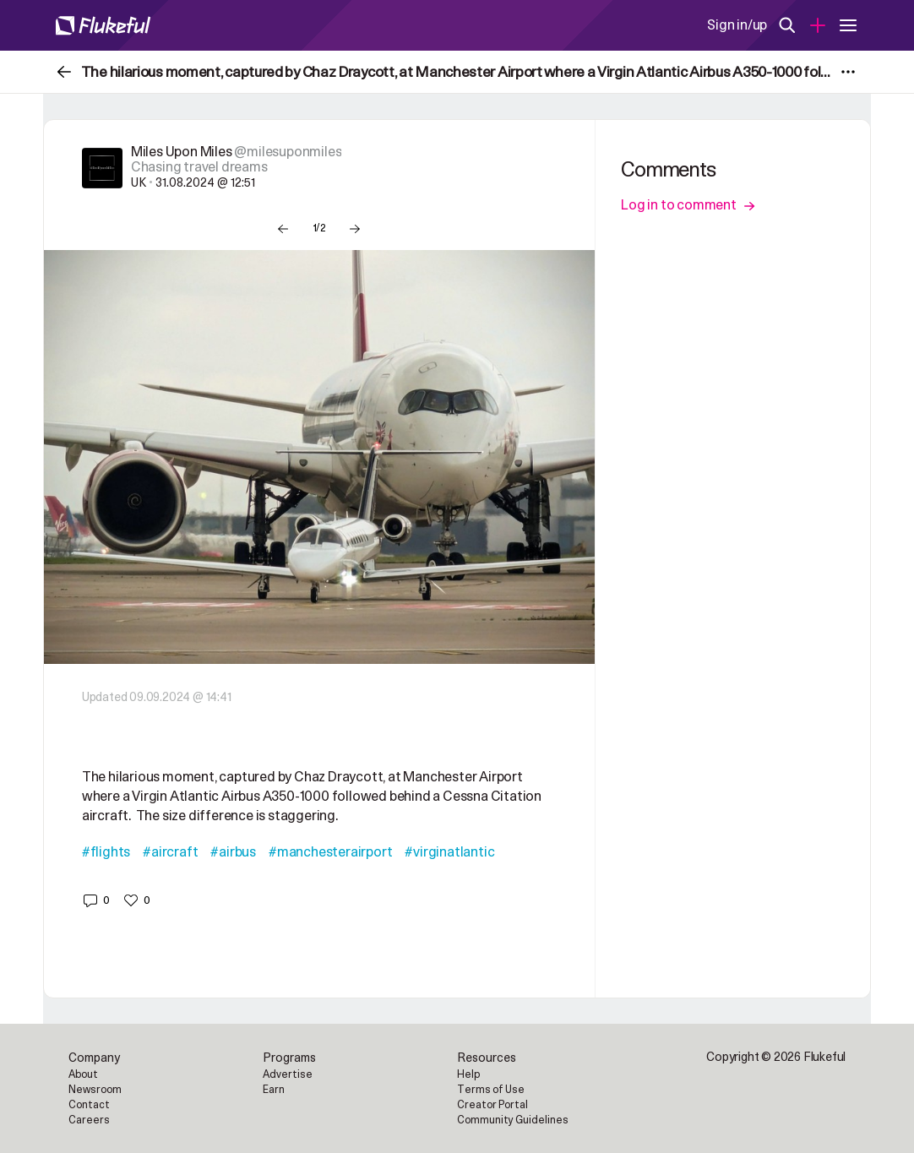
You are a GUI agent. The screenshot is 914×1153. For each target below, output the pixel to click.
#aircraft (170, 852)
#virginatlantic (449, 852)
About (83, 1074)
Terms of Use (491, 1089)
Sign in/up (737, 25)
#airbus (233, 852)
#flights (106, 852)
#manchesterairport (330, 852)
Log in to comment (688, 205)
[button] (96, 900)
